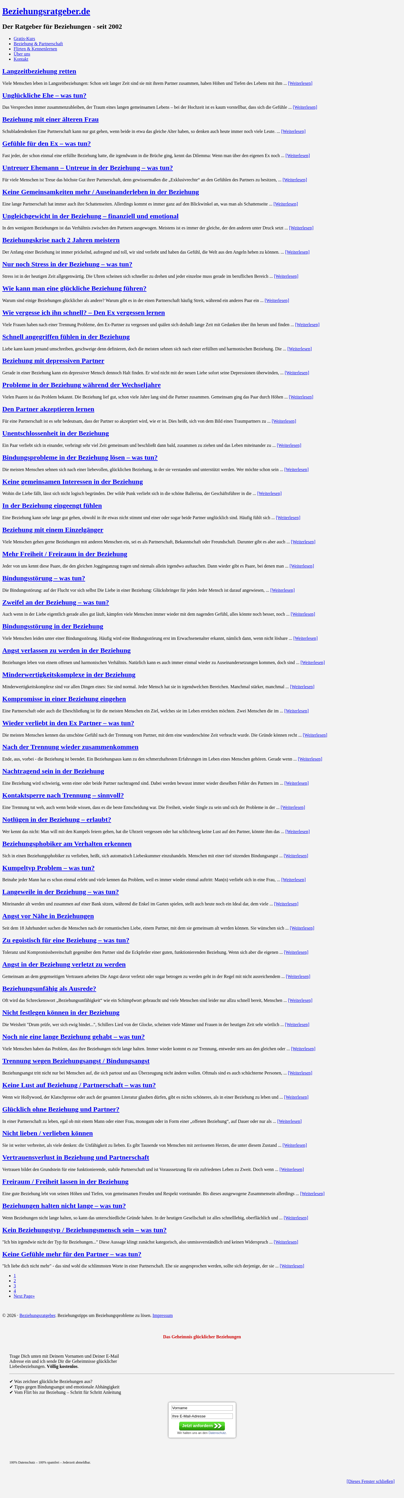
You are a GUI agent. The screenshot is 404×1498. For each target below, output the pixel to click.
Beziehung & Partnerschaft (38, 43)
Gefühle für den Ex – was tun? (46, 143)
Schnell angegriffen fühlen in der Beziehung (66, 336)
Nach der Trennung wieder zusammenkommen (70, 747)
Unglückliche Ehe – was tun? (44, 95)
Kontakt (21, 59)
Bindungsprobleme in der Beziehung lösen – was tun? (80, 457)
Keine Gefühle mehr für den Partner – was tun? (71, 1254)
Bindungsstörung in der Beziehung (52, 626)
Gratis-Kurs (24, 38)
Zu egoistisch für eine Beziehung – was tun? (65, 940)
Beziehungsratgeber (37, 1315)
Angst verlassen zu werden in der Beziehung (66, 650)
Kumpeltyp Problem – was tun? (48, 868)
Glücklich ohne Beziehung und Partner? (60, 1109)
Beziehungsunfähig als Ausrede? (49, 988)
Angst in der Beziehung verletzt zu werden (64, 964)
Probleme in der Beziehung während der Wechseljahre (81, 385)
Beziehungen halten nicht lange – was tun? (64, 1205)
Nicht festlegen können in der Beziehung (60, 1012)
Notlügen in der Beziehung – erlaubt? (56, 819)
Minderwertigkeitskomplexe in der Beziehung (68, 674)
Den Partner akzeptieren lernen (48, 409)
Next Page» (24, 1296)
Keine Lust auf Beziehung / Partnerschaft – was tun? (79, 1085)
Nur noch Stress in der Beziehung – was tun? (67, 264)
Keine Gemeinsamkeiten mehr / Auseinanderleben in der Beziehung (100, 192)
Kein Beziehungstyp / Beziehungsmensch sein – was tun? (84, 1230)
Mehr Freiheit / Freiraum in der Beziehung (64, 554)
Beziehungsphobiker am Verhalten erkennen (67, 843)
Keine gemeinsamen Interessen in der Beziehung (72, 481)
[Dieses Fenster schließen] (371, 1481)
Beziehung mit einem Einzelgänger (52, 529)
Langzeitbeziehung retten (39, 71)
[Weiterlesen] (300, 83)
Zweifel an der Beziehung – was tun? (55, 602)
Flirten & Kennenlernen (35, 48)
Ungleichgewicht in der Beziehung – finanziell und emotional (90, 216)
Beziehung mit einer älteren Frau (50, 119)
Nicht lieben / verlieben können (47, 1133)
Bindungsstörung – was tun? (43, 578)
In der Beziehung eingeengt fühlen (52, 505)
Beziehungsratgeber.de (46, 11)
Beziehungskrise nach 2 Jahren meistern (61, 240)
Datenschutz (217, 1433)
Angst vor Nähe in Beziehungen (48, 916)
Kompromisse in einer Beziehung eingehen (64, 698)
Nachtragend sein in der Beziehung (53, 771)
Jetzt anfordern (197, 1425)
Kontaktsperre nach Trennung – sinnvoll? (63, 795)
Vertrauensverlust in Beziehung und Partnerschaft (75, 1157)
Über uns (22, 54)
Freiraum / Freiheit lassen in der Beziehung (65, 1181)
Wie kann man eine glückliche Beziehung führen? (74, 288)
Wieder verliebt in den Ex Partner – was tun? (68, 723)
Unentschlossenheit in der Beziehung (55, 433)
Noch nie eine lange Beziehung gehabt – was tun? (73, 1036)
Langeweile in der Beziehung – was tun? (60, 891)
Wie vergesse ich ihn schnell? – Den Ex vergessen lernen (83, 312)
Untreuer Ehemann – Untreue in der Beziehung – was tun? (87, 167)
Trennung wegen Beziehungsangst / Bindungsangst (76, 1061)
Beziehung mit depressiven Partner (53, 360)
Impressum (162, 1315)
